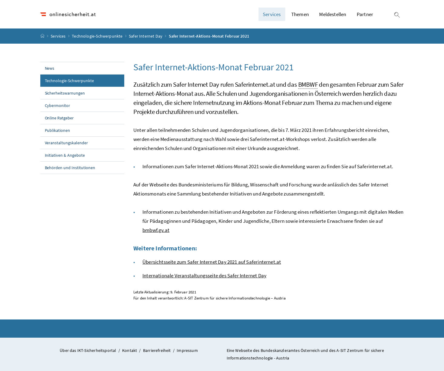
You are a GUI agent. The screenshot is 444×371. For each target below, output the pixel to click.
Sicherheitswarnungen (65, 93)
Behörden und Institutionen (70, 167)
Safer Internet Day (146, 36)
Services (59, 36)
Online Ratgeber (59, 118)
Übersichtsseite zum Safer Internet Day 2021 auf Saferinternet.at (211, 262)
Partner (365, 14)
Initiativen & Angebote (65, 155)
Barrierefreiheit (157, 350)
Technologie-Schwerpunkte (97, 36)
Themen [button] (300, 14)
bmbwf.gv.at (155, 230)
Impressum (187, 350)
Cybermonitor (57, 105)
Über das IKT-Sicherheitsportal (88, 350)
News (50, 68)
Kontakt (129, 350)
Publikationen (57, 130)
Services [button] (272, 14)
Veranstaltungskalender (66, 142)
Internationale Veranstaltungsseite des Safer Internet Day (204, 275)
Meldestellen (332, 14)
